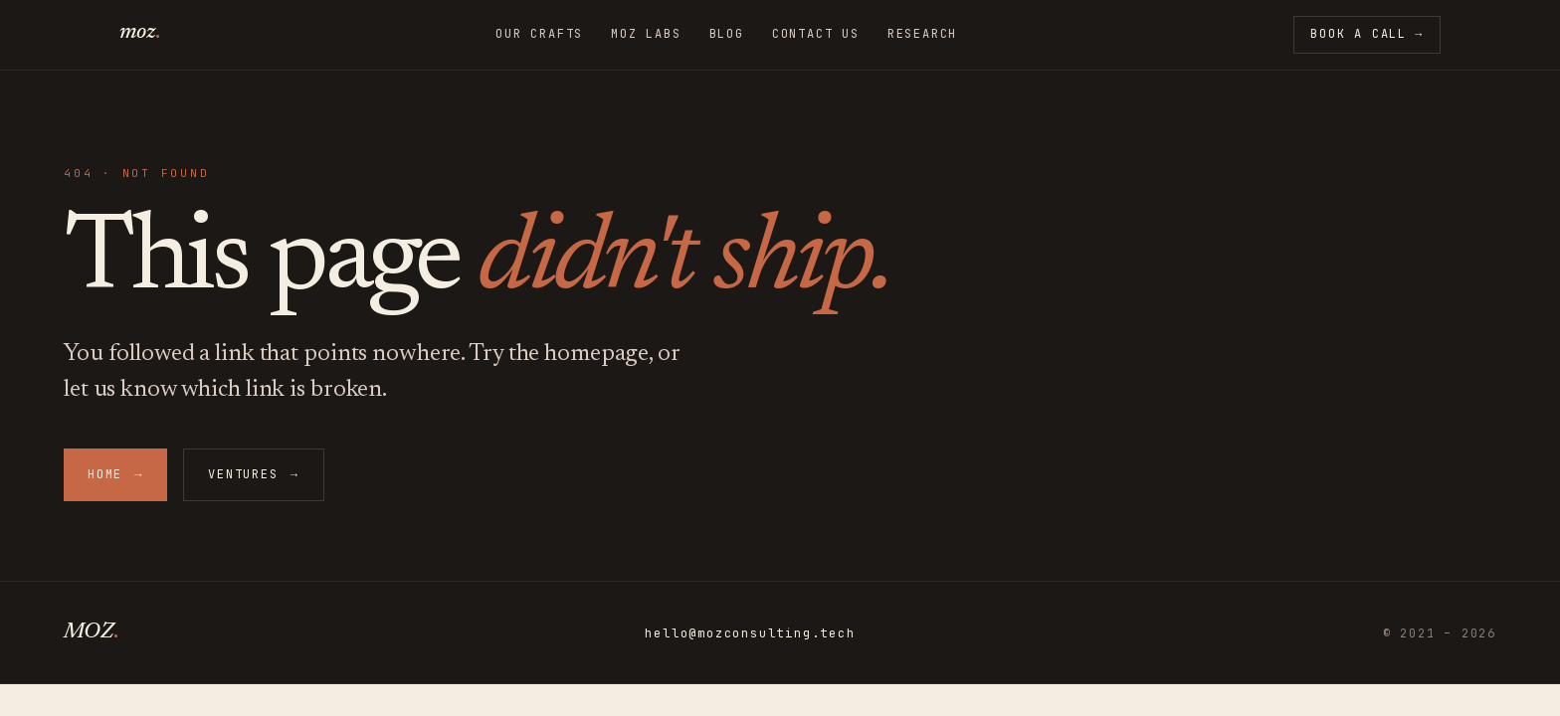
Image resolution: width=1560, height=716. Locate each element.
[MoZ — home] (139, 35)
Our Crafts (539, 34)
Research (922, 34)
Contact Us (816, 34)
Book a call (1367, 34)
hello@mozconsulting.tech (750, 633)
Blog (726, 34)
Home (115, 474)
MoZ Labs (646, 34)
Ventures (253, 474)
